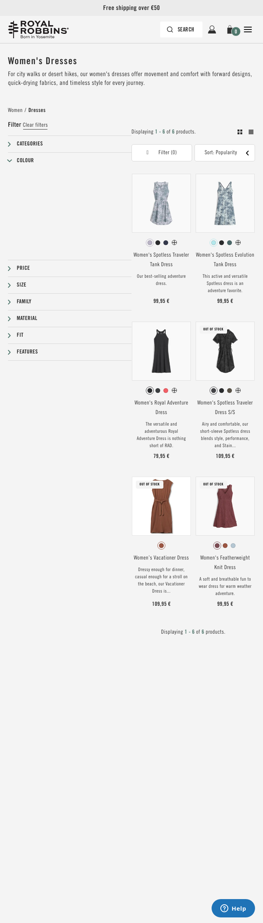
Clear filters (35, 125)
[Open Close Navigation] (248, 29)
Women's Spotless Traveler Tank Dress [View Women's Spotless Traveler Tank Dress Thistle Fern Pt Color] (161, 260)
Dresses (36, 110)
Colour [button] (25, 160)
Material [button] (27, 318)
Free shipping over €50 (131, 8)
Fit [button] (20, 335)
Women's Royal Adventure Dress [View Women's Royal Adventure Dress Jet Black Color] (161, 408)
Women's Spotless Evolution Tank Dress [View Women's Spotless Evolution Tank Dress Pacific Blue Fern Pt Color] (225, 260)
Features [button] (27, 352)
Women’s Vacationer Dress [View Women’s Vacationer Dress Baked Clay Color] (161, 558)
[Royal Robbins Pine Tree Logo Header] (42, 29)
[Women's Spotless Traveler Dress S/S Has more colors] (238, 390)
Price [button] (23, 268)
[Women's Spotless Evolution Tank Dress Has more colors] (238, 242)
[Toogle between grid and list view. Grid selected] (245, 133)
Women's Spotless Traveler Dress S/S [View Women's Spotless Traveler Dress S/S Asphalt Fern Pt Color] (225, 408)
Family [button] (24, 302)
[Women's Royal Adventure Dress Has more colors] (174, 390)
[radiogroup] (161, 243)
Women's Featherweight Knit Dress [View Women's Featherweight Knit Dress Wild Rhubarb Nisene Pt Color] (225, 563)
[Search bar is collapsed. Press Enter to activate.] (181, 29)
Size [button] (21, 285)
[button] (230, 29)
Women (15, 110)
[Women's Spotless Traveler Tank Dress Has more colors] (174, 242)
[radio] (150, 243)
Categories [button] (30, 144)
